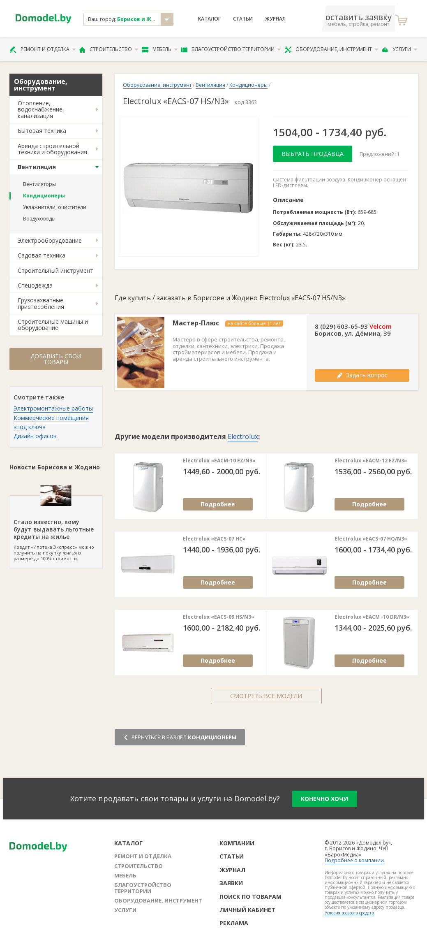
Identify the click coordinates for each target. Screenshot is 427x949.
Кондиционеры (44, 195)
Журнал (275, 19)
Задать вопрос (362, 375)
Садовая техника (41, 255)
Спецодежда (35, 285)
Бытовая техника (42, 131)
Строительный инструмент (55, 270)
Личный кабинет (247, 910)
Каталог (209, 19)
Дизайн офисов (35, 436)
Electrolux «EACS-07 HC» (214, 539)
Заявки (231, 883)
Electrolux (243, 436)
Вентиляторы (39, 184)
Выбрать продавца (313, 154)
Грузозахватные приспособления (41, 303)
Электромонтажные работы (53, 408)
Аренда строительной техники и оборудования (52, 149)
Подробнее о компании (354, 860)
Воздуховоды (39, 218)
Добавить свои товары (55, 359)
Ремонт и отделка (42, 49)
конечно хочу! (325, 799)
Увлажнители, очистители (54, 207)
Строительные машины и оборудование (53, 325)
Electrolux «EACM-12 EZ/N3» (371, 461)
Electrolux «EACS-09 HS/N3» (218, 617)
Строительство (108, 49)
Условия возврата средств (349, 913)
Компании (236, 843)
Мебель (160, 49)
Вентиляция (37, 167)
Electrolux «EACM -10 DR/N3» (372, 617)
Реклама (233, 923)
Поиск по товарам (250, 896)
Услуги (399, 49)
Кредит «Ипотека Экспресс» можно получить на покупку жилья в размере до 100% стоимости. (56, 529)
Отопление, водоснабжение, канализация (41, 109)
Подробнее (218, 504)
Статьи (243, 19)
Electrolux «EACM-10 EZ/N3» (219, 461)
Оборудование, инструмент (331, 49)
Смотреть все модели (266, 696)
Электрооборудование (50, 240)
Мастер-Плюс (196, 323)
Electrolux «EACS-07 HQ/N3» (371, 539)
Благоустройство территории (231, 49)
